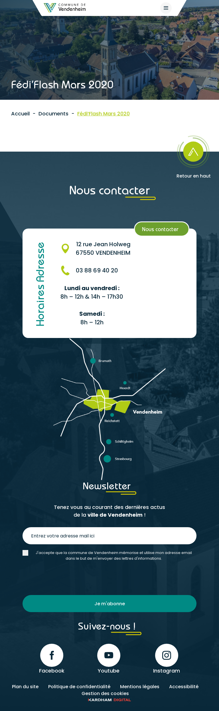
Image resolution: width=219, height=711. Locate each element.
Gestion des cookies (105, 693)
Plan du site (25, 686)
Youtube (108, 659)
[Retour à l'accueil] (65, 8)
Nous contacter (160, 229)
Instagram (166, 659)
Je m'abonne (109, 603)
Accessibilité (183, 686)
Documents (53, 113)
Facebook (51, 659)
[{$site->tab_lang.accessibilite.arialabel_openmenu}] (166, 8)
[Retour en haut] (194, 155)
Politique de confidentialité (79, 686)
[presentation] (66, 578)
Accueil (20, 113)
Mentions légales (139, 686)
